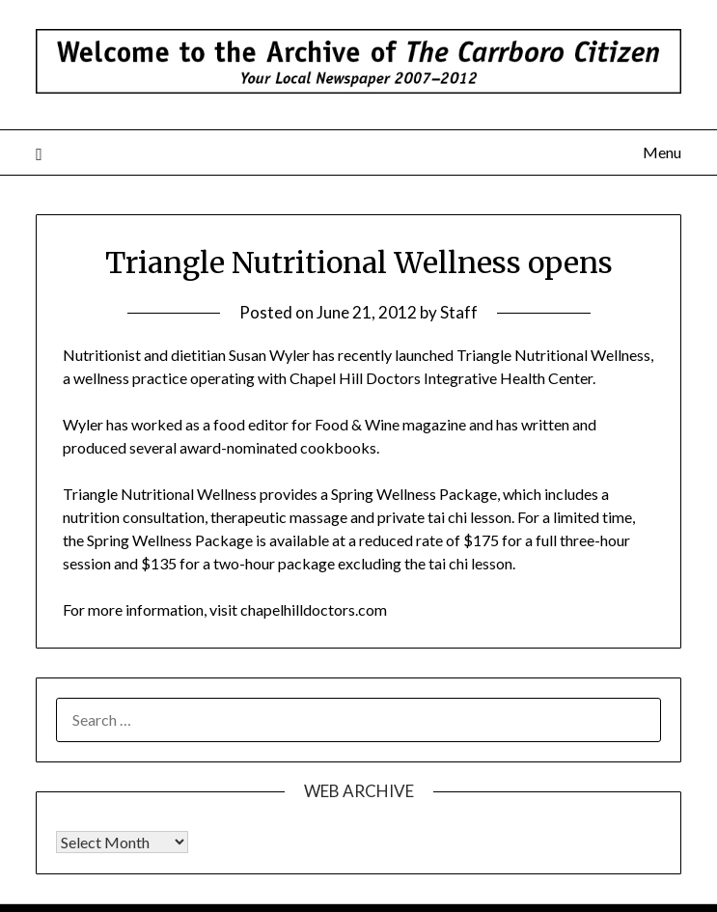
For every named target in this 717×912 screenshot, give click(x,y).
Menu (662, 152)
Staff (459, 312)
